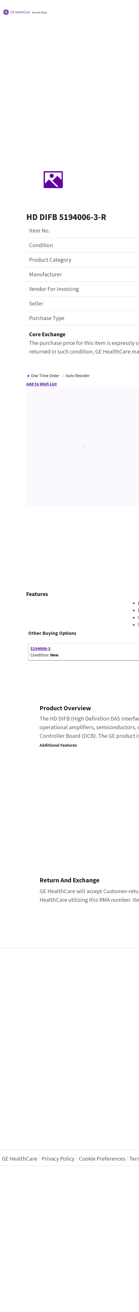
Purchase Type (46, 318)
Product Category (50, 259)
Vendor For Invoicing (54, 288)
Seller (36, 303)
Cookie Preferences (102, 1158)
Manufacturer (45, 274)
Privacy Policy (58, 1158)
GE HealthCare (19, 1158)
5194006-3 (40, 648)
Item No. (39, 230)
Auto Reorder (78, 375)
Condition (41, 245)
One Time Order (45, 375)
